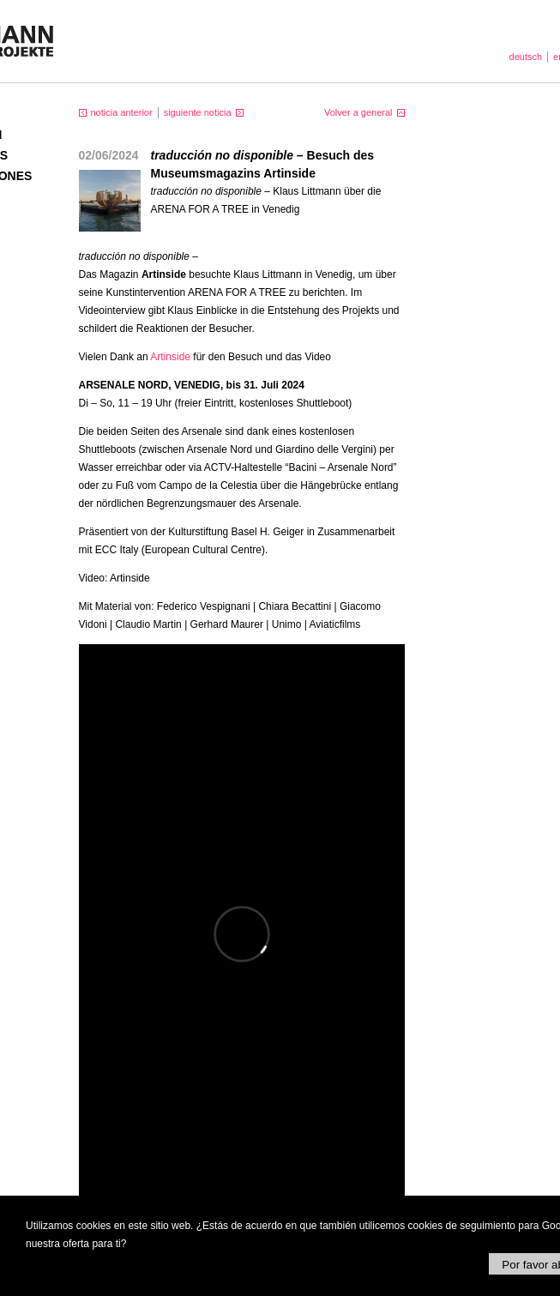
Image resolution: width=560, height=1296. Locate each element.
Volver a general (358, 112)
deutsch (526, 56)
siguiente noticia (198, 112)
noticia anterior (122, 112)
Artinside (170, 357)
